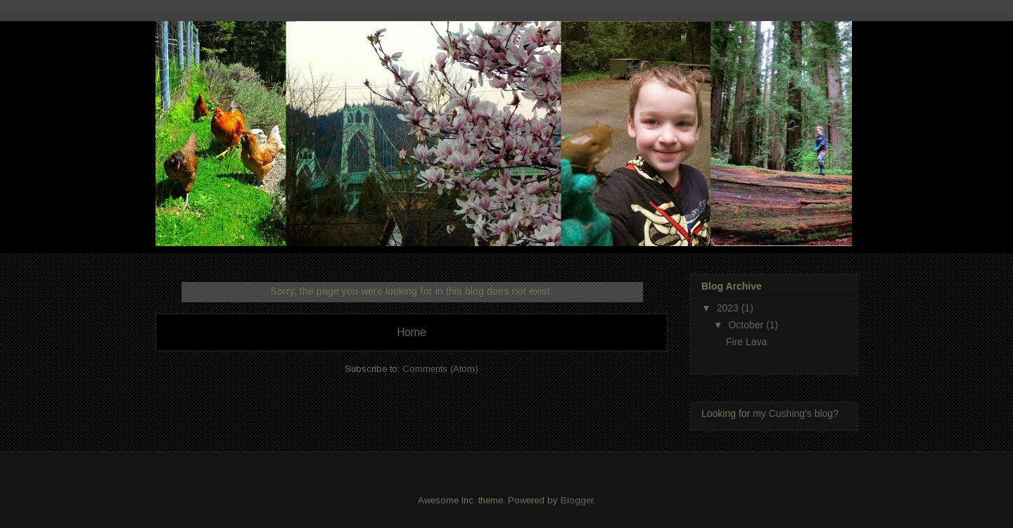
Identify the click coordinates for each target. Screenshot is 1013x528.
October (747, 324)
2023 (729, 308)
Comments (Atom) (440, 368)
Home (411, 332)
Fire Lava (746, 341)
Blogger (577, 500)
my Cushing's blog (793, 413)
